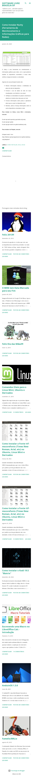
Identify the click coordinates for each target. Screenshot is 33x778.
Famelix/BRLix (9, 738)
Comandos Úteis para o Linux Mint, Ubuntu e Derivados (14, 390)
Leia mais (5, 256)
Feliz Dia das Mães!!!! (12, 343)
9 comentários (18, 412)
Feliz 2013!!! (8, 234)
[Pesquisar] (26, 3)
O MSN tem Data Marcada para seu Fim (15, 289)
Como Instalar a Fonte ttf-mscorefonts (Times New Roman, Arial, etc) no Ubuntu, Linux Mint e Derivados (15, 449)
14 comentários (18, 651)
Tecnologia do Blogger (16, 770)
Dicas (23, 145)
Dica (19, 145)
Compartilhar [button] (7, 151)
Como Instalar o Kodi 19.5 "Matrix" (15, 572)
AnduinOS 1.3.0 (10, 685)
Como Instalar (12, 145)
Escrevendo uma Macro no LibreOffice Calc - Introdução (16, 629)
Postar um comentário (21, 254)
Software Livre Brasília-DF (11, 4)
